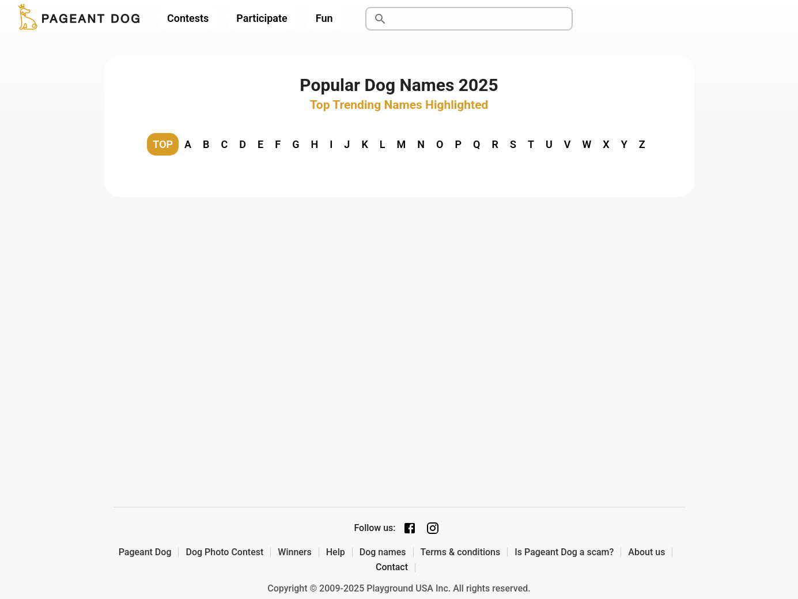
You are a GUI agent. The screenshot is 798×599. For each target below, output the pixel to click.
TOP (163, 144)
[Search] (482, 19)
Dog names (383, 552)
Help (335, 552)
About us (646, 552)
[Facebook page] (409, 528)
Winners (294, 552)
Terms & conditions (461, 552)
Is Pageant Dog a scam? (564, 552)
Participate (261, 18)
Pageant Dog (145, 552)
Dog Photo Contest (224, 552)
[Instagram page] (432, 528)
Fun (324, 18)
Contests (188, 18)
